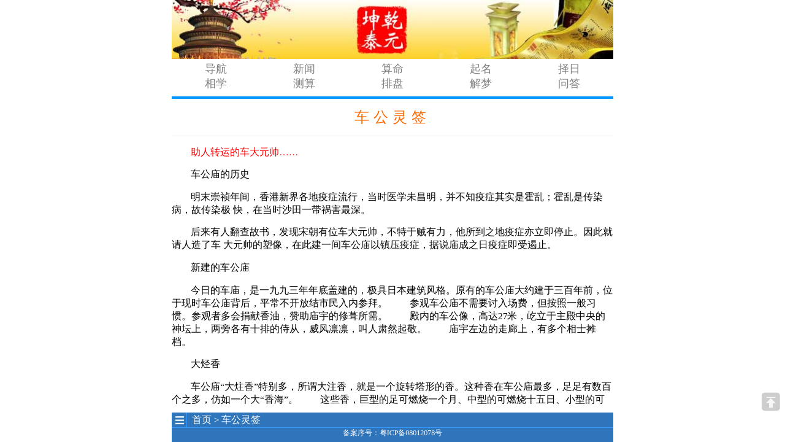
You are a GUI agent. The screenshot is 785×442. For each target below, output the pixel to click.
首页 (202, 419)
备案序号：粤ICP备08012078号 (393, 432)
